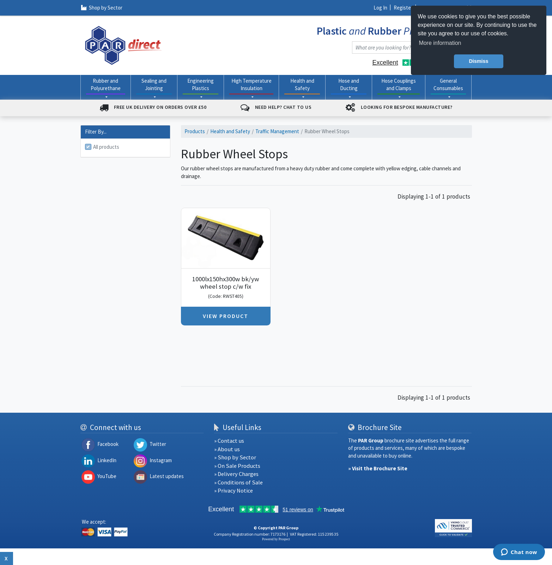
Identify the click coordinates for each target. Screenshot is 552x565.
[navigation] (123, 44)
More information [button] (440, 43)
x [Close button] (6, 558)
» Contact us (229, 441)
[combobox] (405, 47)
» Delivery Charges (236, 474)
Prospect (284, 539)
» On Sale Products (237, 466)
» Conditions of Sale (238, 482)
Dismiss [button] (478, 61)
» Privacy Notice (233, 490)
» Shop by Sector (235, 457)
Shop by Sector (101, 7)
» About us (227, 449)
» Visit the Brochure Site (377, 468)
